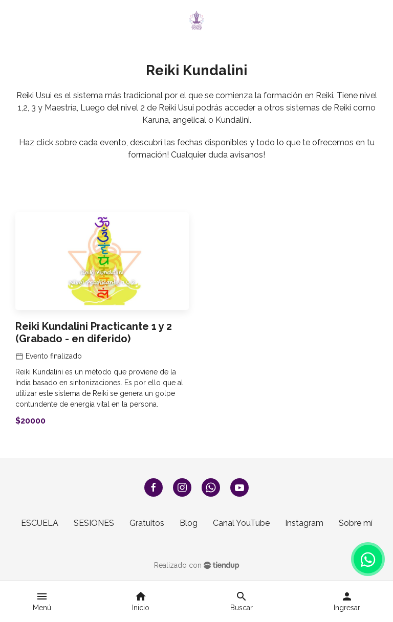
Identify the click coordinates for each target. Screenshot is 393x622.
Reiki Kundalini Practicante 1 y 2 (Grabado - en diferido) (93, 332)
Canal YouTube (241, 523)
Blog (189, 523)
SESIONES (94, 523)
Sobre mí (356, 523)
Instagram (304, 523)
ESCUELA (39, 523)
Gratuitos (146, 523)
